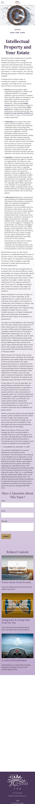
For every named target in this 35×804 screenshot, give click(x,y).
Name (3, 501)
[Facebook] (14, 789)
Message (4, 521)
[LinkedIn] (17, 789)
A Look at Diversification (14, 660)
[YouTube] (20, 789)
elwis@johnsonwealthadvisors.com (17, 796)
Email (3, 511)
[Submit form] (6, 536)
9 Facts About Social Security (16, 582)
